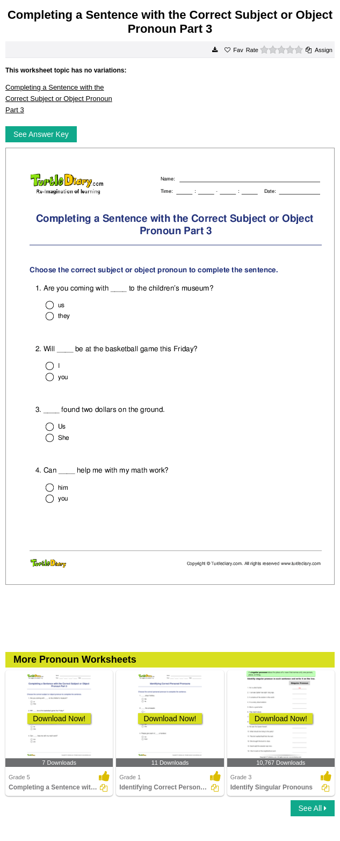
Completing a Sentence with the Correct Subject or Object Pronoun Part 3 (58, 98)
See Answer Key (41, 134)
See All (313, 808)
